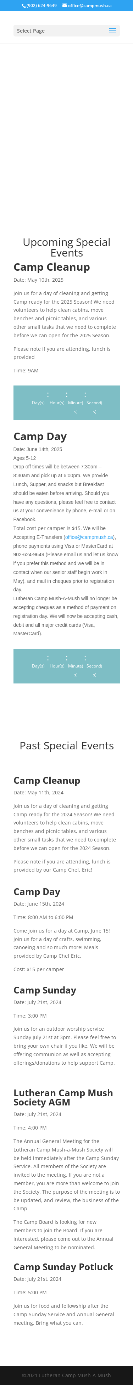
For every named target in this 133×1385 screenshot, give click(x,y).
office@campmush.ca (89, 537)
